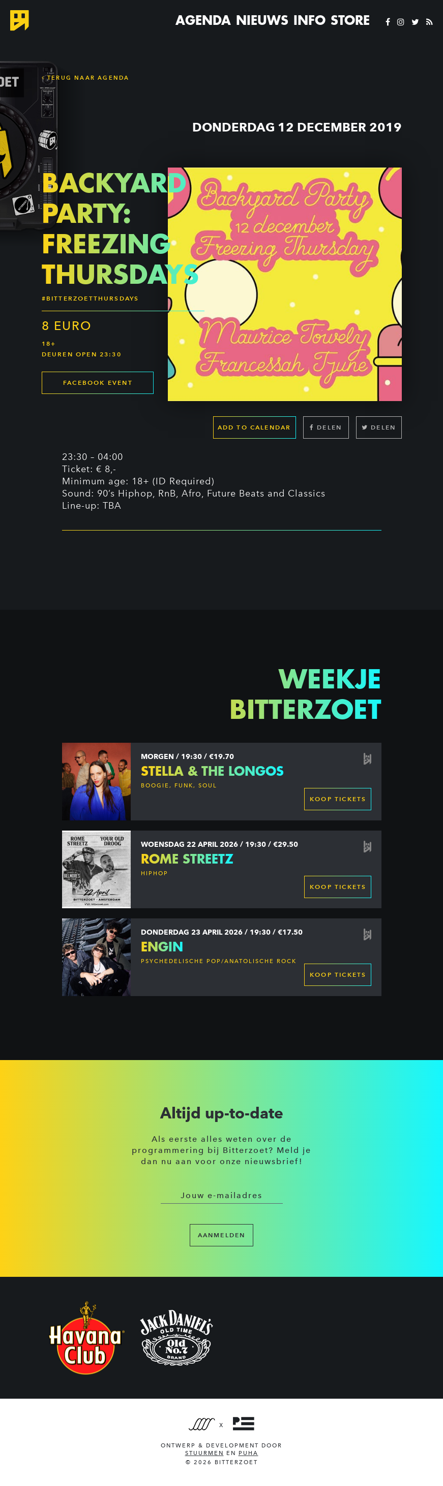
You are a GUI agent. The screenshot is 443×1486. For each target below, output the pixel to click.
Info (309, 20)
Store (350, 20)
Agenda (203, 20)
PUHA (248, 1453)
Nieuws (262, 20)
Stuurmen (204, 1453)
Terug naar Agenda (86, 77)
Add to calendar (254, 427)
